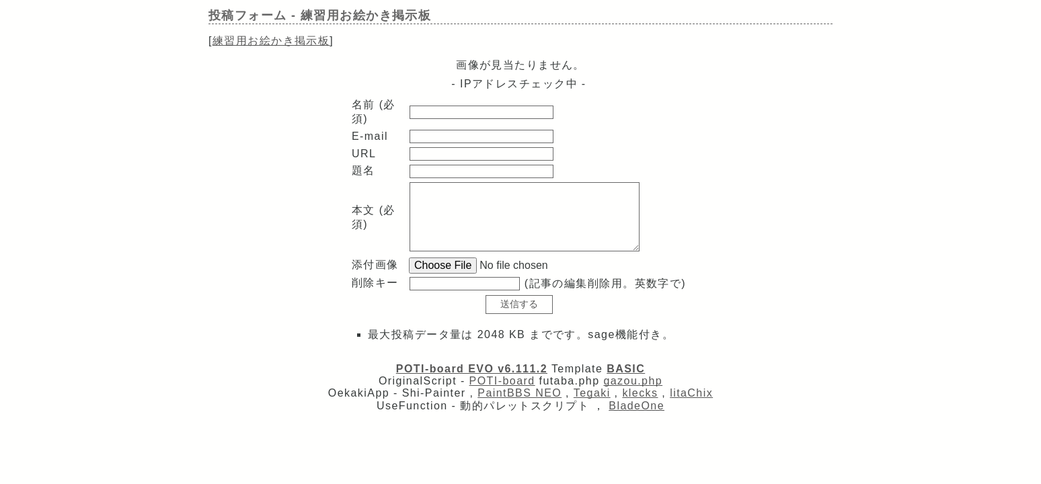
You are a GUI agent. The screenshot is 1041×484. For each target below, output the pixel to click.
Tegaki (592, 393)
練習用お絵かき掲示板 (271, 40)
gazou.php (632, 381)
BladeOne (636, 405)
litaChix (691, 393)
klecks (640, 393)
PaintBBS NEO (519, 393)
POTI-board (502, 381)
